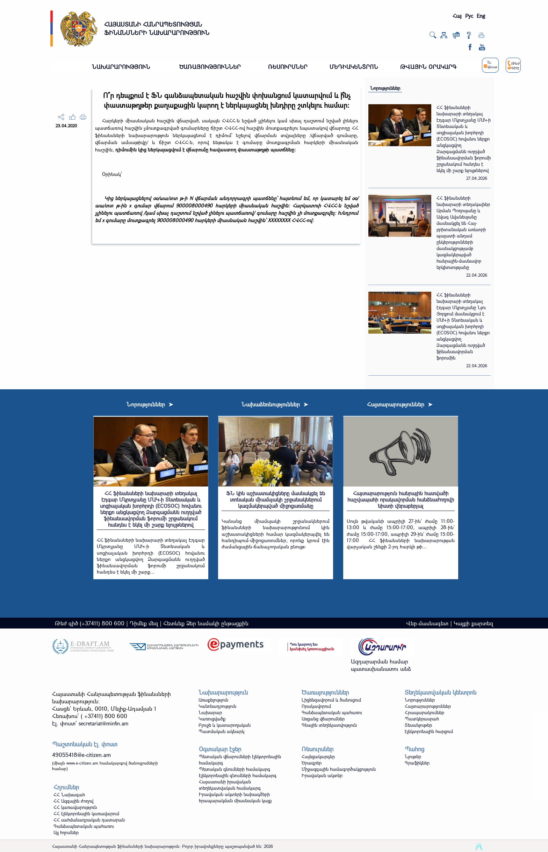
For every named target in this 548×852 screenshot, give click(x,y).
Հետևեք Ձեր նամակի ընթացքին (205, 623)
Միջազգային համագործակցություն (339, 769)
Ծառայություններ (325, 692)
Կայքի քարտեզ (473, 623)
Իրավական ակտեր (322, 775)
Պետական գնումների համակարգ (234, 769)
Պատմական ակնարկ (221, 731)
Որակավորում (316, 706)
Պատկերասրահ (422, 719)
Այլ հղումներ (66, 832)
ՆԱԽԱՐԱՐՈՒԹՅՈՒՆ (121, 66)
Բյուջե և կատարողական (225, 725)
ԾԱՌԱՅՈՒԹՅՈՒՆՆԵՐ (210, 66)
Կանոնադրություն (217, 706)
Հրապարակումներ (424, 712)
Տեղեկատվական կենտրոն (440, 692)
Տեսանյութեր (418, 725)
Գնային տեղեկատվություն (329, 725)
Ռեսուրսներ (317, 749)
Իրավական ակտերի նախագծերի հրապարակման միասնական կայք (235, 797)
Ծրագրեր (312, 763)
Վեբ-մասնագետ (427, 623)
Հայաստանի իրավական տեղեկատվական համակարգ (230, 785)
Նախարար (210, 712)
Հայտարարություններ (428, 706)
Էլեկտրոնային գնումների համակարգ (237, 775)
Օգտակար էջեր (220, 749)
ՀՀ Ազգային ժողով (73, 801)
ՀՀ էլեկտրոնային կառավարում (86, 813)
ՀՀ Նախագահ (69, 794)
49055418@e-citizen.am (81, 754)
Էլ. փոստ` (90, 723)
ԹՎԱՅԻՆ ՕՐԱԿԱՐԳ (428, 66)
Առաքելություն (213, 700)
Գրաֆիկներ (417, 763)
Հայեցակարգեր (318, 756)
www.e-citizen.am (82, 763)
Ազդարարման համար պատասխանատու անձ (381, 665)
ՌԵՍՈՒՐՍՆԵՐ (288, 66)
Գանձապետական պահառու (332, 712)
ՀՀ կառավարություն (75, 807)
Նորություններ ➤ (150, 404)
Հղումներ (66, 787)
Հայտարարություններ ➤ (399, 404)
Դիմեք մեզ (144, 623)
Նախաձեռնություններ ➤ (274, 404)
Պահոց (414, 749)
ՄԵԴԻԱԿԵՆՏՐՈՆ (354, 66)
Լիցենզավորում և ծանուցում (331, 700)
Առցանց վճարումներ (323, 719)
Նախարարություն (223, 692)
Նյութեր (413, 756)
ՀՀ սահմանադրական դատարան (89, 820)
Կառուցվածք (212, 719)
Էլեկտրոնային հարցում (429, 731)
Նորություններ (385, 88)
